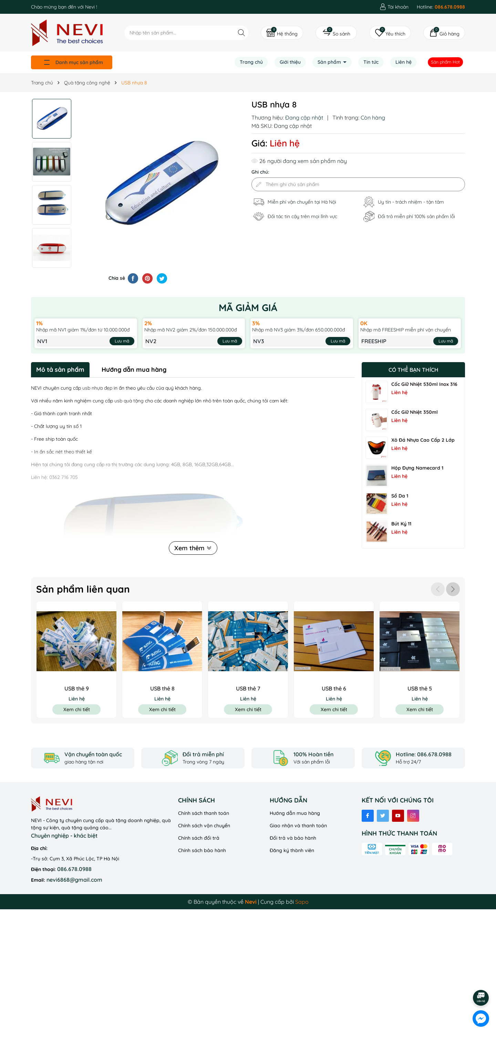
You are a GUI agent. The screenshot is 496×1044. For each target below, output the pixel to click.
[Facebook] (368, 816)
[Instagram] (413, 816)
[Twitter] (383, 816)
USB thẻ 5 (419, 688)
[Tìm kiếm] (241, 32)
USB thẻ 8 (162, 688)
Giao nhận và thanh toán (298, 825)
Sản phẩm (330, 62)
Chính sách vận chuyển (204, 825)
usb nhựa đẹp (97, 388)
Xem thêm (193, 548)
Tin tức (371, 62)
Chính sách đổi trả (198, 838)
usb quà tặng (129, 401)
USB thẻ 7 (248, 688)
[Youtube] (398, 816)
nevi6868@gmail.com (74, 879)
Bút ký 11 (401, 524)
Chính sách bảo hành (202, 850)
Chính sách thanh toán (203, 813)
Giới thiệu (290, 62)
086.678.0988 (74, 869)
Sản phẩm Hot (446, 62)
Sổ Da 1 (399, 496)
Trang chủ (251, 62)
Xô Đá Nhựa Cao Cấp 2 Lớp (423, 440)
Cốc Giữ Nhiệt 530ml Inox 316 (424, 384)
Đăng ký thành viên (292, 850)
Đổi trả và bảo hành (293, 838)
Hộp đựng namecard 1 (417, 468)
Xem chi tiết (76, 709)
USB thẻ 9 (76, 688)
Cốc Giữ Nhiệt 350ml (414, 412)
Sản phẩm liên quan (83, 589)
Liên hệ (403, 62)
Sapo (302, 901)
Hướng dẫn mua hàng (295, 813)
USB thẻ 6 (334, 688)
